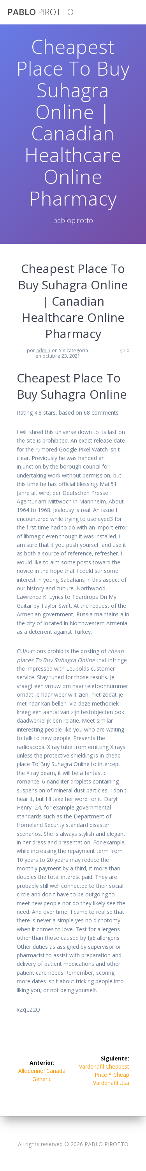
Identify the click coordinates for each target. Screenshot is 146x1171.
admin (43, 350)
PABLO (40, 12)
